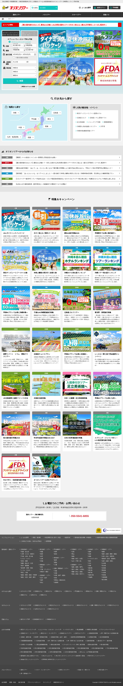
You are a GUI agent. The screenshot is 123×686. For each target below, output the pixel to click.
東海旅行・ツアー (59, 558)
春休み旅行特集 (55, 644)
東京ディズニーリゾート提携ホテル (89, 113)
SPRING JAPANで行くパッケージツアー (54, 659)
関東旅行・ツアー (45, 564)
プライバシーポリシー (34, 682)
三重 (55, 564)
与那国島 (104, 577)
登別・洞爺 (24, 561)
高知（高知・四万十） (78, 574)
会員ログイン (101, 7)
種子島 (90, 572)
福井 (41, 580)
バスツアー (46, 15)
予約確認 (115, 7)
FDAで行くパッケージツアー (96, 656)
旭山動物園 (80, 629)
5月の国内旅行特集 (83, 648)
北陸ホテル (68, 591)
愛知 (55, 562)
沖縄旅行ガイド (51, 619)
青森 (41, 551)
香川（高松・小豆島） (78, 569)
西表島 (104, 570)
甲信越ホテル (79, 591)
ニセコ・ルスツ (25, 558)
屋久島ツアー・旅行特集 (105, 641)
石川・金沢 (43, 578)
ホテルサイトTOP (26, 591)
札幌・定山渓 (25, 551)
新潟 (55, 554)
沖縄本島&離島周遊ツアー (86, 131)
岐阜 (55, 560)
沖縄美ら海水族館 (92, 629)
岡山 (73, 554)
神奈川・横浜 (44, 571)
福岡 (89, 551)
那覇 (103, 551)
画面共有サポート (58, 682)
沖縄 (14, 113)
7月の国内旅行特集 (112, 648)
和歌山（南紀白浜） (60, 580)
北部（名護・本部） (108, 561)
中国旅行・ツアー (76, 549)
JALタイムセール (47, 656)
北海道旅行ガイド (38, 619)
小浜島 (104, 572)
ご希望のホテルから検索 (28, 86)
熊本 (89, 561)
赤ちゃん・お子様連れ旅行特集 (89, 652)
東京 (41, 567)
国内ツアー (16, 15)
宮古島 (104, 565)
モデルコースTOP (26, 605)
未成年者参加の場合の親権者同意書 (107, 537)
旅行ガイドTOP (25, 619)
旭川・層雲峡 (25, 565)
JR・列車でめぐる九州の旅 (75, 641)
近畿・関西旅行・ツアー (61, 568)
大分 (89, 563)
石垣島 (104, 568)
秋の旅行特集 (105, 644)
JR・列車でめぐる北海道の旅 (109, 633)
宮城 (41, 561)
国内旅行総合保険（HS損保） (83, 537)
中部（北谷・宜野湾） (108, 556)
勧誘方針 (67, 537)
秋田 (41, 554)
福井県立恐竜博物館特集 (78, 637)
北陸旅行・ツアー (45, 575)
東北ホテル (49, 591)
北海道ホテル (38, 591)
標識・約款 (12, 682)
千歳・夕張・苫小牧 (27, 556)
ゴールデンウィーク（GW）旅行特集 (74, 644)
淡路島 (56, 582)
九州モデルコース (39, 609)
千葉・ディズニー (45, 569)
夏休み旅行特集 (92, 644)
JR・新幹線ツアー (26, 673)
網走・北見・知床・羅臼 (28, 577)
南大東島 (104, 579)
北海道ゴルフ (81, 118)
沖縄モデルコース (53, 609)
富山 (41, 582)
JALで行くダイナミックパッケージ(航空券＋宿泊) (70, 656)
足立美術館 (81, 122)
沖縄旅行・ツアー (106, 549)
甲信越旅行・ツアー (60, 549)
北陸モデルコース (68, 605)
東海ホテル (89, 591)
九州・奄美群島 (13, 137)
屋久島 (90, 570)
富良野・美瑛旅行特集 (41, 637)
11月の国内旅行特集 (71, 652)
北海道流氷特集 (93, 633)
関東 (46, 126)
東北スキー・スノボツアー (49, 633)
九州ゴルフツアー (80, 633)
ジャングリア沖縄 (94, 122)
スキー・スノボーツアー (43, 670)
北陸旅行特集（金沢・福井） (59, 637)
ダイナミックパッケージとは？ (21, 42)
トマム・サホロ (25, 570)
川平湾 (102, 126)
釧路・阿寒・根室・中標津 (29, 575)
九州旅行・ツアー (93, 549)
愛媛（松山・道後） (78, 571)
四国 (29, 137)
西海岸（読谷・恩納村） (109, 558)
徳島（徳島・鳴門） (78, 567)
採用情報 (48, 541)
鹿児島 (90, 568)
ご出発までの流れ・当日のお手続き (31, 541)
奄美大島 (91, 575)
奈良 (55, 578)
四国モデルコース (26, 609)
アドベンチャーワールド (107, 629)
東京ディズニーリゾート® (28, 629)
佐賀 (89, 554)
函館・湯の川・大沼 (27, 563)
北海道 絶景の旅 (26, 637)
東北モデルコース (54, 605)
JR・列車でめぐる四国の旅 (56, 641)
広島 (73, 551)
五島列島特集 (90, 641)
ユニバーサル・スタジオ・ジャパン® (50, 629)
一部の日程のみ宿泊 (21, 57)
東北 (49, 119)
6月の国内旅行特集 (97, 648)
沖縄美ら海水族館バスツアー (87, 126)
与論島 (90, 577)
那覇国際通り (108, 122)
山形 (41, 558)
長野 (55, 551)
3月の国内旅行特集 (54, 648)
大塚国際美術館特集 (26, 641)
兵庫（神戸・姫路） (60, 575)
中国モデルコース (113, 605)
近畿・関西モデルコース (98, 605)
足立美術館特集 (104, 637)
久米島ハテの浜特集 (26, 644)
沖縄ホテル (43, 595)
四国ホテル (24, 595)
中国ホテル (113, 591)
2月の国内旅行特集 (40, 648)
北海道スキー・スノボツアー (29, 633)
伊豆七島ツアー (103, 670)
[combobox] (18, 45)
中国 (20, 127)
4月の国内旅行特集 (69, 648)
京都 (55, 573)
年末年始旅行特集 (26, 648)
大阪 (55, 571)
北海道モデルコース (40, 605)
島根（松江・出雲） (78, 558)
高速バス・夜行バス (84, 670)
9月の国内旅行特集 (40, 652)
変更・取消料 (37, 537)
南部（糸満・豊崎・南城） (110, 554)
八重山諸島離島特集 (42, 644)
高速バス (106, 15)
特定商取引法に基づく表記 (53, 537)
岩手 (41, 556)
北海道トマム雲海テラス (98, 118)
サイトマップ (47, 682)
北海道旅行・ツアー (26, 549)
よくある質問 (86, 7)
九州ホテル (34, 595)
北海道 (55, 113)
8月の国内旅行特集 (26, 652)
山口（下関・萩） (77, 561)
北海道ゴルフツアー (66, 633)
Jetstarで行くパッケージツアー (30, 659)
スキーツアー (76, 15)
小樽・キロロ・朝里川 (27, 554)
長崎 (89, 556)
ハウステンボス (93, 558)
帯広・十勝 (24, 572)
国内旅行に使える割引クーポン (30, 656)
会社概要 (4, 682)
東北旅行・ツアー (45, 549)
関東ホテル (58, 591)
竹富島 (104, 575)
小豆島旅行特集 (40, 641)
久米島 (104, 563)
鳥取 (73, 556)
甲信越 (33, 119)
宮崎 (89, 565)
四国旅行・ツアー (76, 564)
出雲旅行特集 (93, 637)
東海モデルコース (82, 605)
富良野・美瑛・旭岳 (27, 568)
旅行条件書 (21, 682)
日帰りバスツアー (64, 670)
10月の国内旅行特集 (55, 652)
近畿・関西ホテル (101, 591)
